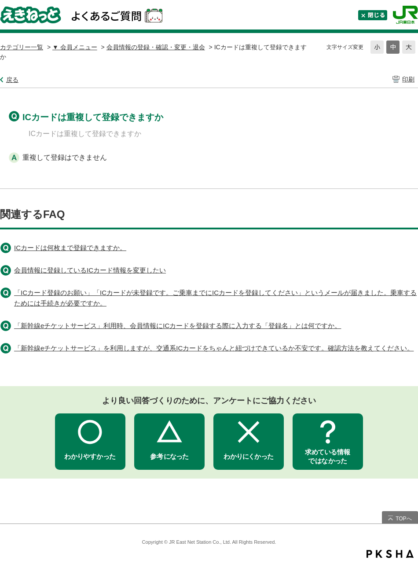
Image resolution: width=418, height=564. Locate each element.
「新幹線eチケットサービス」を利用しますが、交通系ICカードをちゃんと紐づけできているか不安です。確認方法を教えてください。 (214, 348)
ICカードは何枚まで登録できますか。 (70, 247)
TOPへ (403, 519)
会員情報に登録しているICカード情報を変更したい (90, 270)
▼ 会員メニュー (74, 47)
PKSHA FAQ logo (390, 554)
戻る (12, 79)
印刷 (408, 79)
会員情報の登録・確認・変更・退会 (155, 47)
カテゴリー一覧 (21, 47)
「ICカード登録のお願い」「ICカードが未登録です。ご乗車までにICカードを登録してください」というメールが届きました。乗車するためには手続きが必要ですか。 (215, 298)
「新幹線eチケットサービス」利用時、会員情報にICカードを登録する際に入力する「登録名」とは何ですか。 (177, 325)
